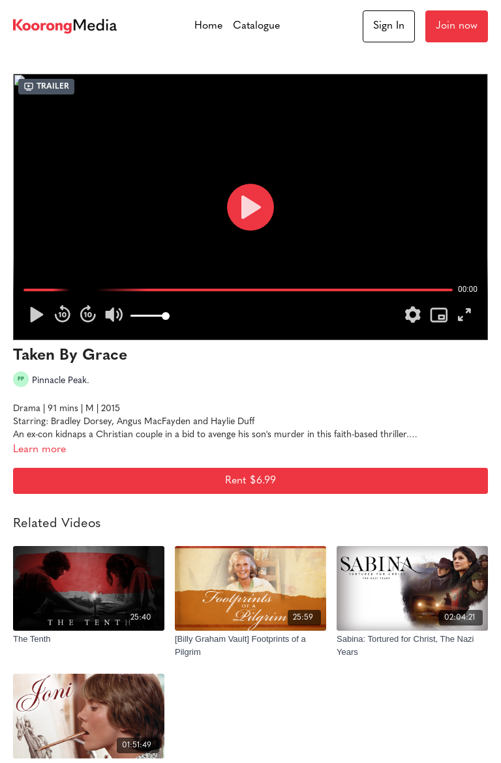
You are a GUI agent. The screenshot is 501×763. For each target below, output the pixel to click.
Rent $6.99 (250, 481)
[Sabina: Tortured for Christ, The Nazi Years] (412, 645)
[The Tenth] (88, 639)
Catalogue (256, 26)
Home (208, 26)
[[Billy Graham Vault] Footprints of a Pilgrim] (250, 645)
